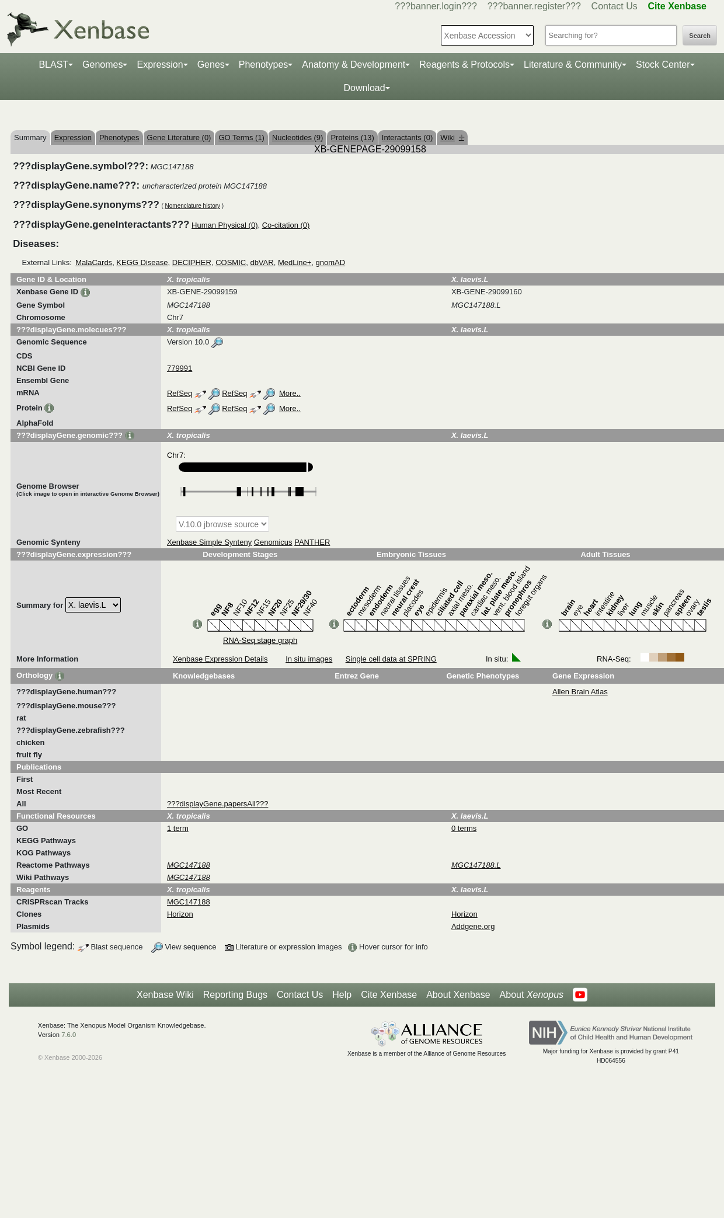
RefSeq (179, 393)
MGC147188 (188, 901)
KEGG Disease (142, 262)
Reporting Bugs (235, 995)
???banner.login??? (436, 6)
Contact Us (614, 6)
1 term (178, 828)
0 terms (463, 828)
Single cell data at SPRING (391, 659)
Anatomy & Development (353, 64)
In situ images (309, 659)
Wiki (452, 137)
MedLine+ (294, 262)
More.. (290, 393)
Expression (160, 64)
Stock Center (663, 64)
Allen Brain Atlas (580, 691)
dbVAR (261, 262)
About (531, 995)
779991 (179, 368)
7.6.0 (68, 1034)
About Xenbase (458, 995)
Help (341, 995)
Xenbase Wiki (165, 995)
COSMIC (230, 262)
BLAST (53, 64)
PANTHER (312, 542)
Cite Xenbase (389, 995)
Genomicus (273, 542)
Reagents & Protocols (464, 64)
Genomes (102, 64)
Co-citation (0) (286, 225)
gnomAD (331, 262)
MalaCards (93, 262)
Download (364, 88)
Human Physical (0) (224, 225)
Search (700, 35)
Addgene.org (473, 926)
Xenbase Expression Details (220, 659)
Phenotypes (263, 64)
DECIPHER (191, 262)
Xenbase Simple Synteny (209, 542)
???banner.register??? (534, 6)
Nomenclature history (192, 206)
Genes (211, 64)
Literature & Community (573, 64)
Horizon (180, 914)
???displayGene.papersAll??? (217, 803)
